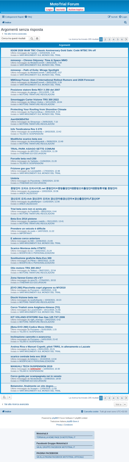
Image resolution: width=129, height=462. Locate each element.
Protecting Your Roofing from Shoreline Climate (38, 109)
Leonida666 (35, 171)
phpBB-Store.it (73, 421)
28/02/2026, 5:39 (54, 82)
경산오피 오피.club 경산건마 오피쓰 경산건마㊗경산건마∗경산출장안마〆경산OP (55, 198)
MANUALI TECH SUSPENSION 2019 (31, 366)
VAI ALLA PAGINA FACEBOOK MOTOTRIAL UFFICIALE (60, 457)
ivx (31, 251)
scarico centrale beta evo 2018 (28, 356)
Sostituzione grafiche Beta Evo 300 (31, 258)
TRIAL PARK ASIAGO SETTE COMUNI (33, 148)
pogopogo (35, 191)
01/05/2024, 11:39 (49, 151)
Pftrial (33, 260)
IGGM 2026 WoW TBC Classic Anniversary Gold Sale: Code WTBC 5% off (53, 50)
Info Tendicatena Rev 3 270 (26, 129)
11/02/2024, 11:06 (51, 201)
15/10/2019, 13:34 (48, 359)
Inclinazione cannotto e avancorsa (31, 336)
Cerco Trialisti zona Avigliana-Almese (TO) (35, 307)
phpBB (55, 418)
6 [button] (122, 39)
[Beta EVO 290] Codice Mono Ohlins (32, 327)
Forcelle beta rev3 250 (23, 158)
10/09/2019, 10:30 (51, 369)
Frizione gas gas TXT (23, 168)
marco (33, 349)
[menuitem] (28, 17)
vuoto (32, 231)
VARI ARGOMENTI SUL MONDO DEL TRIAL (40, 55)
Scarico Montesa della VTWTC (28, 248)
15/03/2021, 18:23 (53, 300)
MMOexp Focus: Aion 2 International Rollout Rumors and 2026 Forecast (52, 80)
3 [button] (109, 39)
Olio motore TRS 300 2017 (26, 268)
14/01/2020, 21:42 (49, 339)
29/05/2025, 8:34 (52, 112)
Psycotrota (35, 181)
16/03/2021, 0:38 (49, 290)
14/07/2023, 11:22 (46, 231)
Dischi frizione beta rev (24, 297)
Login (49, 9)
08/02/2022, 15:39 (46, 260)
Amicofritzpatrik (37, 141)
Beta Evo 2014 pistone (24, 218)
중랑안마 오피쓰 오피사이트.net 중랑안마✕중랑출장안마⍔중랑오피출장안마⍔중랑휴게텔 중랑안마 (64, 188)
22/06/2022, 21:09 (44, 241)
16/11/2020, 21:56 (52, 310)
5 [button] (117, 39)
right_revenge (36, 320)
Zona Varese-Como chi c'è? (27, 277)
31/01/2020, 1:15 (49, 329)
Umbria (15, 178)
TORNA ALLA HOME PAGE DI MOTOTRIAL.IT (56, 437)
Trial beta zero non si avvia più (28, 209)
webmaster (35, 369)
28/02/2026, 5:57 (54, 72)
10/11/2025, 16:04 (53, 102)
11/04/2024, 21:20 (48, 161)
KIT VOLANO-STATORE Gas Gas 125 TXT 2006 (38, 317)
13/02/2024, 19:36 (50, 191)
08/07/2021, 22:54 (47, 270)
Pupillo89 (34, 211)
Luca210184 (36, 310)
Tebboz (33, 270)
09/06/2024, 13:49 (55, 141)
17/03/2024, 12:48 (51, 171)
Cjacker (33, 53)
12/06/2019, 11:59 (48, 388)
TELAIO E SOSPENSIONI (31, 134)
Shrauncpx (35, 122)
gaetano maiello (37, 221)
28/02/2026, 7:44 (54, 63)
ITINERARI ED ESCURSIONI (32, 153)
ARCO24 (34, 151)
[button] (126, 39)
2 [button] (105, 39)
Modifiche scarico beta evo (26, 139)
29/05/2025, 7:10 (50, 122)
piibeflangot (35, 201)
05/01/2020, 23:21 (46, 349)
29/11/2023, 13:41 (55, 221)
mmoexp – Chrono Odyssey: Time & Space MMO (39, 60)
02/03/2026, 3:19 (47, 53)
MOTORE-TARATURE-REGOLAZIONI (36, 94)
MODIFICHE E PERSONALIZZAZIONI (36, 253)
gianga (33, 92)
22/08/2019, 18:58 (52, 379)
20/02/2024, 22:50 (50, 181)
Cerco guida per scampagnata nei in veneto (36, 376)
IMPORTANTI (25, 233)
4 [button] (113, 39)
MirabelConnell (37, 63)
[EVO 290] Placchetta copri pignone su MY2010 (38, 287)
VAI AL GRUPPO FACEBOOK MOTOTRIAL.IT (56, 447)
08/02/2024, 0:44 (48, 211)
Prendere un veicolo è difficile (28, 228)
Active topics (75, 9)
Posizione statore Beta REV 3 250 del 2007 (35, 89)
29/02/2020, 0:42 (53, 320)
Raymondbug (36, 112)
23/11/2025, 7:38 (46, 92)
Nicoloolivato (36, 379)
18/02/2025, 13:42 (53, 131)
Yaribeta (34, 161)
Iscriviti (60, 9)
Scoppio (34, 388)
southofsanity (36, 131)
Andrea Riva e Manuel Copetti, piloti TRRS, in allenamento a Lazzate (50, 346)
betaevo (34, 359)
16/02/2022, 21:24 (43, 251)
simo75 (33, 280)
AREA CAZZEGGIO (28, 193)
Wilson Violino (36, 102)
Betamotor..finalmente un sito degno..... (34, 386)
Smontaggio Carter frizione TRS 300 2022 (35, 99)
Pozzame (34, 290)
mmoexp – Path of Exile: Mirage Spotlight (35, 70)
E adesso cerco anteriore (25, 238)
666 (32, 241)
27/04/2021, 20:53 (47, 280)
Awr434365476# (20, 119)
